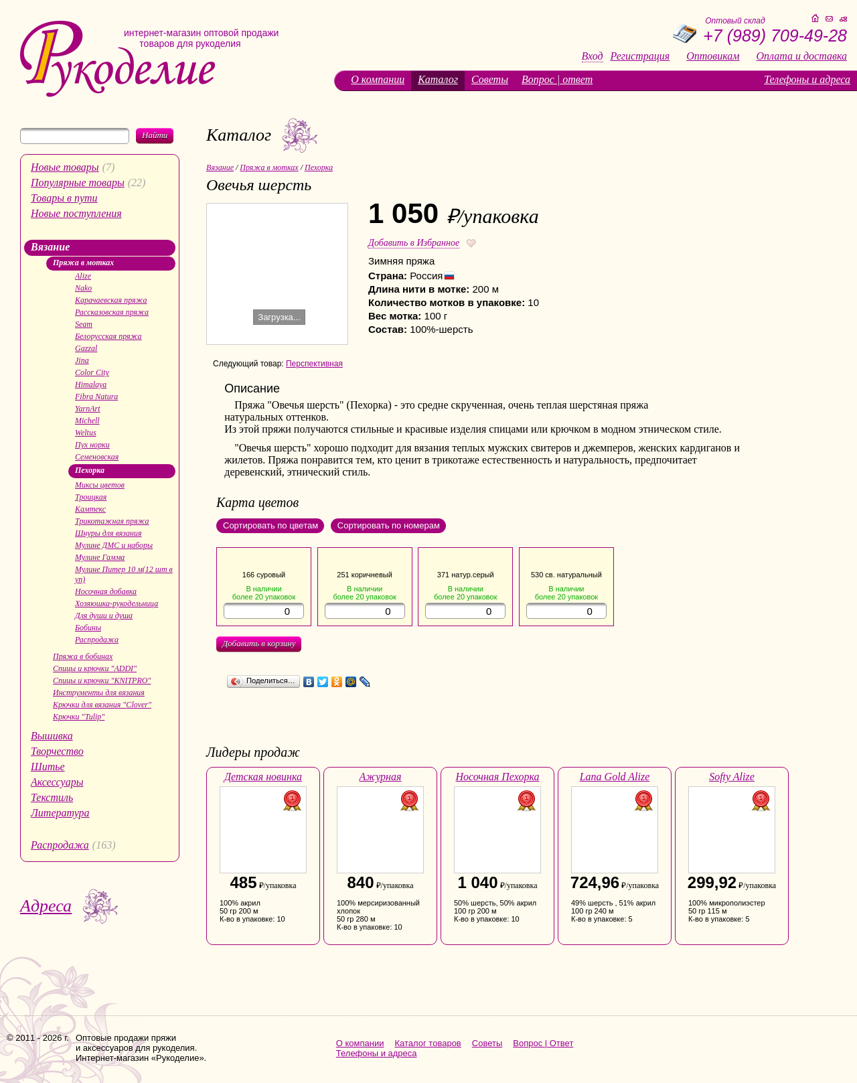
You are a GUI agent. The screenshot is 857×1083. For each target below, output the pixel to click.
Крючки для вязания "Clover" (102, 704)
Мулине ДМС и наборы (114, 545)
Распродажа (97, 639)
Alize (83, 276)
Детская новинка (263, 776)
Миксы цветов (100, 485)
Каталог (438, 79)
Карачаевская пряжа (111, 300)
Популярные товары (78, 182)
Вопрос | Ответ (543, 1043)
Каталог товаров (428, 1043)
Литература (60, 812)
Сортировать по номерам (388, 525)
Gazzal (86, 348)
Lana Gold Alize (615, 776)
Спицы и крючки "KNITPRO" (102, 680)
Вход (592, 56)
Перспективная (314, 363)
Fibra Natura (96, 396)
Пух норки (92, 444)
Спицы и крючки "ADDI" (95, 668)
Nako (83, 288)
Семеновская (97, 456)
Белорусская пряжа (108, 336)
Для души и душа (104, 615)
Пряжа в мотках (83, 262)
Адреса (46, 906)
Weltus (85, 432)
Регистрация (640, 56)
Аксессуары (57, 782)
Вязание (50, 246)
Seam (83, 324)
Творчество (57, 751)
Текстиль (52, 797)
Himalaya (90, 384)
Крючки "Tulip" (78, 716)
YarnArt (87, 408)
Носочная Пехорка (497, 776)
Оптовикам (712, 56)
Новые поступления (76, 213)
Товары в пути (64, 198)
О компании (377, 79)
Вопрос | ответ (557, 79)
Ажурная (381, 776)
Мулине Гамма (100, 557)
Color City (92, 372)
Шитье (48, 766)
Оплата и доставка (802, 56)
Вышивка (52, 735)
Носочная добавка (106, 591)
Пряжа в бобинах (82, 656)
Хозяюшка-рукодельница (116, 603)
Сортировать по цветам (270, 525)
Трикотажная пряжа (112, 521)
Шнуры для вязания (108, 533)
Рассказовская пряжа (112, 312)
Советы (489, 79)
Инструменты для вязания (99, 692)
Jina (82, 360)
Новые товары (65, 167)
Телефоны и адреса (807, 79)
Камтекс (90, 509)
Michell (87, 420)
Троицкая (90, 497)
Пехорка (89, 470)
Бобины (88, 627)
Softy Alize (732, 776)
